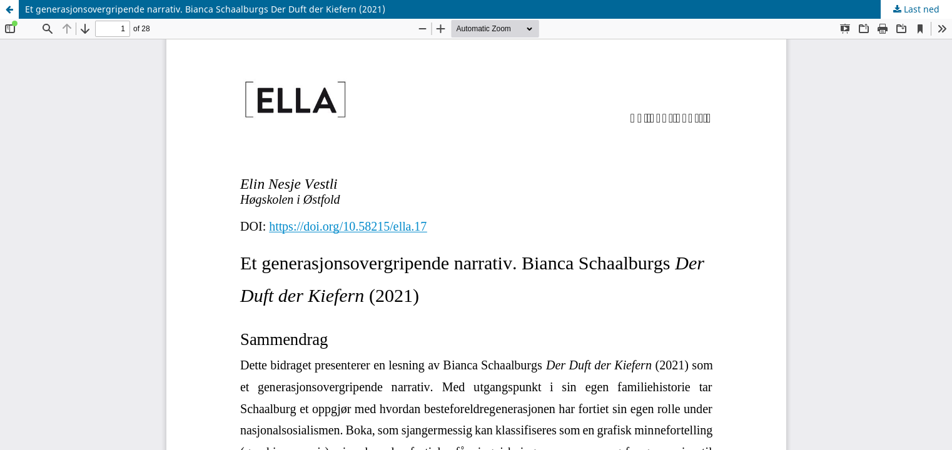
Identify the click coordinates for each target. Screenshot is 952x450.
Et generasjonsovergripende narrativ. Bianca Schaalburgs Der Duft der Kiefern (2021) (205, 9)
